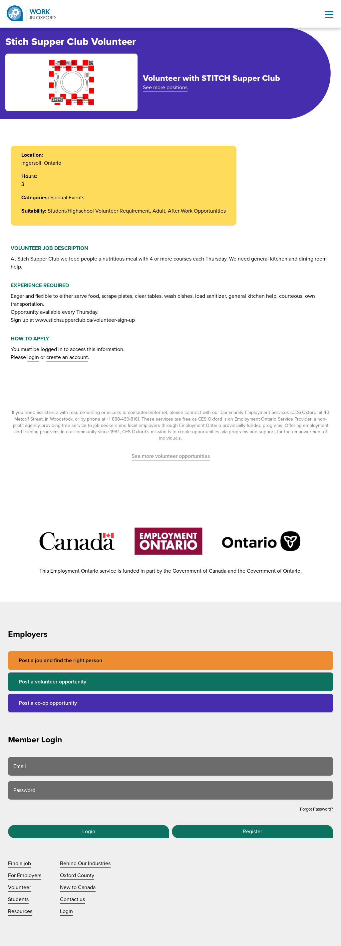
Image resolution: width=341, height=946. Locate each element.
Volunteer (19, 887)
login (33, 357)
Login (88, 831)
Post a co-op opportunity (48, 703)
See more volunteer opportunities (171, 456)
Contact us (72, 899)
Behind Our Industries (85, 863)
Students (18, 899)
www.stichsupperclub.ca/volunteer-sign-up (85, 320)
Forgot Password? (316, 809)
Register (252, 831)
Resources (20, 911)
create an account (67, 357)
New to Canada (78, 887)
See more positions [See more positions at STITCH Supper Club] (165, 87)
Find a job (19, 863)
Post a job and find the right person (60, 660)
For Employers (24, 875)
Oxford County (77, 875)
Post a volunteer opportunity (52, 681)
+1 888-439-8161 (123, 419)
